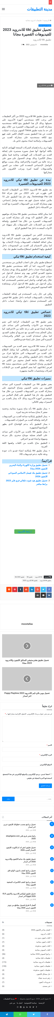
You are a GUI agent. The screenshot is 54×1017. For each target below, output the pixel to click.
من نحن (12, 1003)
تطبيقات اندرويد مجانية (34, 20)
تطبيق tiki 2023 (19, 577)
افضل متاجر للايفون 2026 (40, 930)
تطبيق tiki (30, 577)
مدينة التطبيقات (9, 999)
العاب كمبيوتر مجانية (42, 950)
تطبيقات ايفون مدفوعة (41, 970)
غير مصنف (46, 986)
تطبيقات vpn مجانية (43, 958)
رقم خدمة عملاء (44, 978)
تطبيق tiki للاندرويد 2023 (30, 580)
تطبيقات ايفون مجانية (42, 966)
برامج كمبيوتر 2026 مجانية (40, 954)
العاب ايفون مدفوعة (42, 946)
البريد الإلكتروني (45, 755)
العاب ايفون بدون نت (42, 938)
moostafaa (44, 45)
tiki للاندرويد (38, 577)
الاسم (49, 745)
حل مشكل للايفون (43, 974)
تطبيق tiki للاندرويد (45, 580)
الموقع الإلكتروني (46, 765)
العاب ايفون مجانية (43, 942)
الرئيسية (47, 20)
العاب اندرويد (45, 934)
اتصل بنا (20, 1003)
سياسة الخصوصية (30, 1003)
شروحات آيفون (44, 982)
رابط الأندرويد (25, 531)
